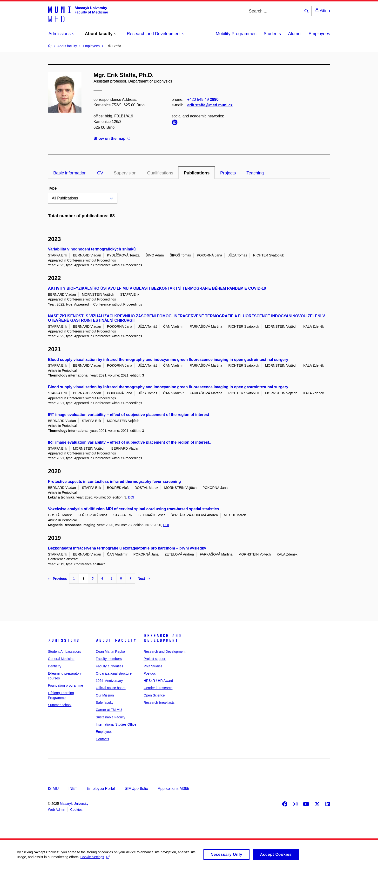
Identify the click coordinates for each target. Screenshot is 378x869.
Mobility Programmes (236, 33)
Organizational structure (114, 673)
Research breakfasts (159, 702)
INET (72, 788)
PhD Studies (153, 666)
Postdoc (150, 673)
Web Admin (56, 809)
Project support (155, 659)
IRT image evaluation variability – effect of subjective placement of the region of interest (128, 415)
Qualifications (160, 173)
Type (52, 188)
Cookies (76, 809)
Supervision (125, 173)
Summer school (59, 705)
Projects (228, 173)
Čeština (322, 10)
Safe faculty (104, 702)
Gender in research (158, 688)
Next (144, 579)
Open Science (154, 695)
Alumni (294, 33)
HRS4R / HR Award (158, 681)
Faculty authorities (109, 666)
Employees (319, 33)
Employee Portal (101, 788)
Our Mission (105, 695)
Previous (57, 579)
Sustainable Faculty (110, 717)
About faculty (116, 640)
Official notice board (110, 688)
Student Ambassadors (64, 651)
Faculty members (109, 659)
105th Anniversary (109, 681)
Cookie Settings (95, 859)
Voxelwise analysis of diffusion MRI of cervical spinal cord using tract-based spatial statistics (133, 509)
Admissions (63, 640)
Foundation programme (65, 685)
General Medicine (61, 659)
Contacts (102, 739)
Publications (196, 173)
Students (272, 33)
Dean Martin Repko (110, 651)
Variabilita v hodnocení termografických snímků (92, 249)
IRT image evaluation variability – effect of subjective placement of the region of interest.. (129, 442)
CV (100, 173)
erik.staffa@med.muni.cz (210, 105)
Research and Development (162, 638)
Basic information (70, 173)
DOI (131, 497)
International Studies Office (116, 724)
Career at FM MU (109, 710)
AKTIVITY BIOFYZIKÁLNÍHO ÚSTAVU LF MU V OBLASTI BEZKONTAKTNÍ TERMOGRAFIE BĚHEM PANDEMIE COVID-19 (157, 288)
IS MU (53, 788)
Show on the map (112, 138)
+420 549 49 (202, 99)
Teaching (255, 173)
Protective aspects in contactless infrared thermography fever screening (114, 481)
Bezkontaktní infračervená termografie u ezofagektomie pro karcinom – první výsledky (127, 548)
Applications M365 (173, 788)
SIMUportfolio (136, 788)
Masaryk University (74, 803)
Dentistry (54, 666)
